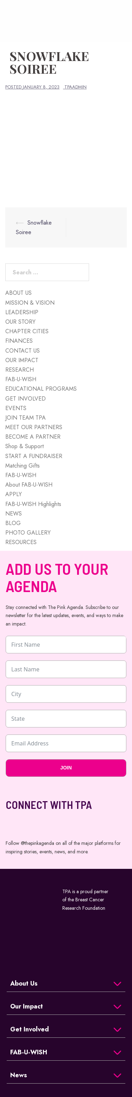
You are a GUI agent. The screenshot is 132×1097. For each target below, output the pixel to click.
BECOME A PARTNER (33, 437)
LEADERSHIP (21, 312)
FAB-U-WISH (20, 379)
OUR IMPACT (21, 360)
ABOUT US (18, 293)
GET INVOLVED (25, 399)
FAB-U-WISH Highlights (33, 504)
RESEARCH (19, 370)
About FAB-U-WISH (28, 485)
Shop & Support (24, 446)
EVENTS (15, 408)
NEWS (13, 514)
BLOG (13, 523)
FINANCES (19, 341)
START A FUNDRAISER (33, 456)
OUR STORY (20, 322)
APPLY (13, 494)
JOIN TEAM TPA (25, 418)
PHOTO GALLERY (28, 533)
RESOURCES (21, 542)
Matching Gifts (22, 466)
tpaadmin (75, 87)
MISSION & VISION (30, 303)
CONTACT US (22, 351)
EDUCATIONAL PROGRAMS (41, 389)
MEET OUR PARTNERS (33, 427)
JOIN (66, 767)
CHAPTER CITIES (27, 331)
